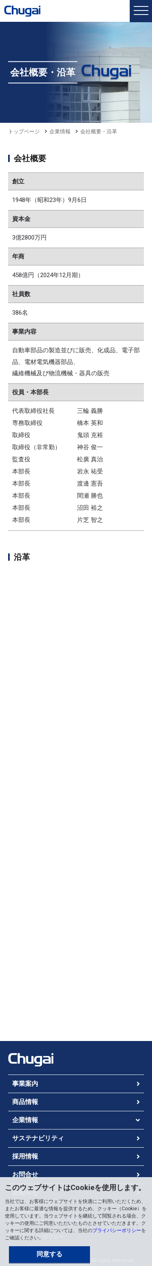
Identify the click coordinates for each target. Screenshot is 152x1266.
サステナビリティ (38, 1138)
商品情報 (25, 1102)
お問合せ (25, 1174)
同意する (49, 1254)
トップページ (24, 131)
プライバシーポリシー (116, 1230)
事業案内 (25, 1083)
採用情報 (25, 1156)
